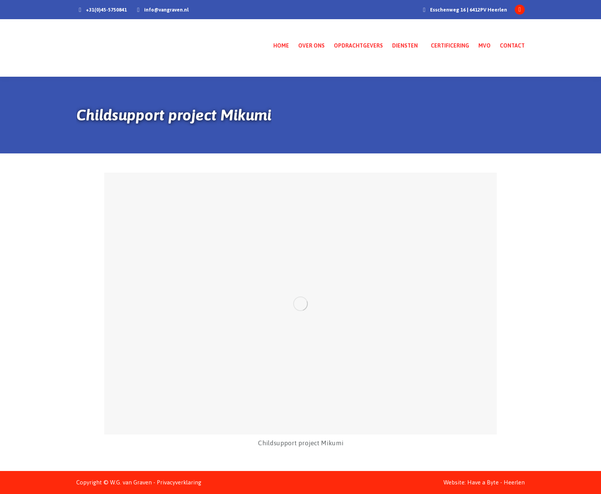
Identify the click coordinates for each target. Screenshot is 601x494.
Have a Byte (483, 482)
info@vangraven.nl (166, 10)
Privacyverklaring (179, 482)
